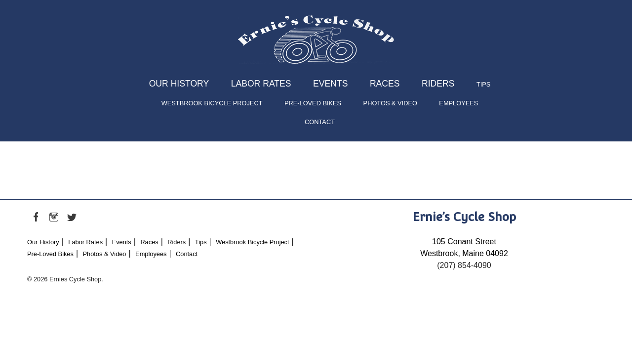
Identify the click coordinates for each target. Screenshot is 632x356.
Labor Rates (261, 84)
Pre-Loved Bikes (312, 103)
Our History (179, 84)
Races (385, 84)
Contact (320, 122)
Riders (438, 84)
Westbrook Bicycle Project (212, 103)
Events (330, 84)
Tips (483, 84)
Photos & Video (390, 103)
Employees (458, 103)
